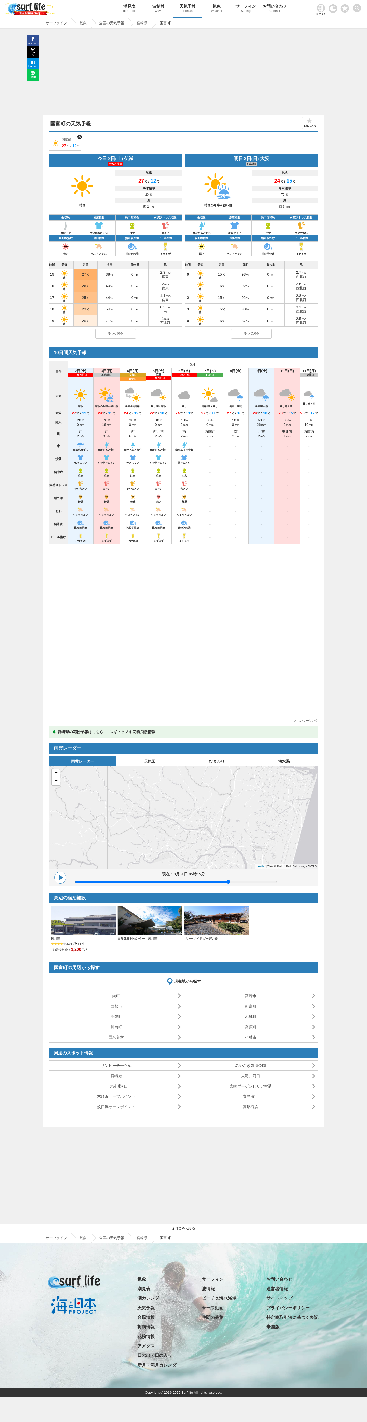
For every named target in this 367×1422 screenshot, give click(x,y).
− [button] (56, 781)
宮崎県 (142, 1238)
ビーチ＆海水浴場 (219, 1298)
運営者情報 (277, 1288)
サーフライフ (56, 1238)
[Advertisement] (183, 73)
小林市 (250, 1037)
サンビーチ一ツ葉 (116, 1065)
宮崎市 (250, 996)
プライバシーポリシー (288, 1308)
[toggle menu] (358, 7)
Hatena (32, 66)
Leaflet (261, 866)
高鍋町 (116, 1016)
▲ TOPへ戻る (183, 1228)
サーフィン (245, 9)
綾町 (116, 996)
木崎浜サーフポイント (116, 1096)
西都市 (116, 1006)
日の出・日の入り (154, 1355)
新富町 (250, 1006)
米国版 (272, 1326)
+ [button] (56, 773)
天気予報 (187, 9)
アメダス (146, 1346)
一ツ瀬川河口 (116, 1086)
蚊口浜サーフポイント (116, 1107)
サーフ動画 (213, 1308)
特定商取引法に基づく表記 (292, 1317)
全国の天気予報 (111, 1238)
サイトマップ (279, 1298)
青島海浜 (250, 1096)
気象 (216, 9)
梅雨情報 (146, 1326)
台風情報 (146, 1317)
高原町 (250, 1027)
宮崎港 (116, 1076)
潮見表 (129, 9)
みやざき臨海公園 (250, 1065)
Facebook (33, 43)
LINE (33, 77)
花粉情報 (146, 1336)
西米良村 (116, 1037)
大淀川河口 (250, 1076)
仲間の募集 (213, 1317)
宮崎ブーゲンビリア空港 (251, 1086)
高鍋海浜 (250, 1107)
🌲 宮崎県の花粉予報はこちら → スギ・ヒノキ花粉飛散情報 (103, 732)
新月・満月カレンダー (159, 1365)
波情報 (158, 9)
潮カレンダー (150, 1298)
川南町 (116, 1027)
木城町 (250, 1016)
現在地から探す (187, 981)
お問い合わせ (274, 9)
